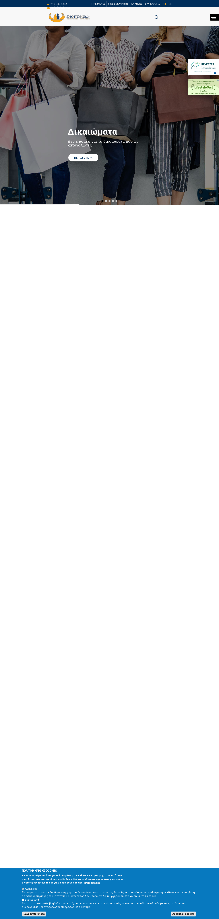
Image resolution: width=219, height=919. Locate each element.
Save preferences (34, 913)
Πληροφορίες (92, 882)
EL (165, 4)
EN (171, 4)
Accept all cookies (183, 913)
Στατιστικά (32, 899)
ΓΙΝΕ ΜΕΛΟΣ (98, 3)
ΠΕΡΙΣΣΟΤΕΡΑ (83, 157)
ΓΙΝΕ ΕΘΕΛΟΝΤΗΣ (118, 3)
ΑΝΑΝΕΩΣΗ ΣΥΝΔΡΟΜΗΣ (145, 3)
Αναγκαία (31, 888)
